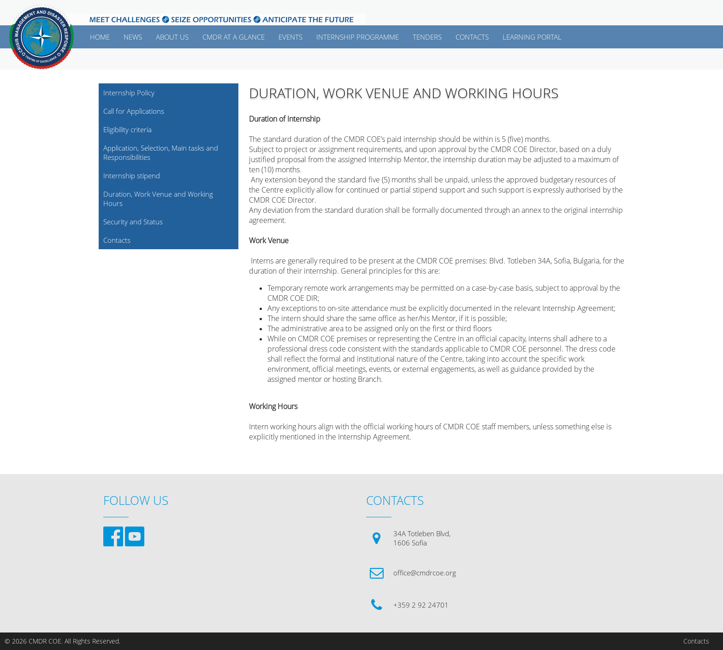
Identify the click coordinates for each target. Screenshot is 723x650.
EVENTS (290, 36)
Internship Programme (357, 36)
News (133, 36)
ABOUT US (172, 36)
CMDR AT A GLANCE (233, 36)
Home (100, 36)
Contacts (116, 240)
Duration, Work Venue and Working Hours (158, 198)
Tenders (427, 36)
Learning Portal (532, 36)
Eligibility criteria (127, 129)
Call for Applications (133, 111)
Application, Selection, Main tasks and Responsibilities (160, 152)
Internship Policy (128, 92)
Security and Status (133, 221)
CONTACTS (472, 36)
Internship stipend (131, 175)
